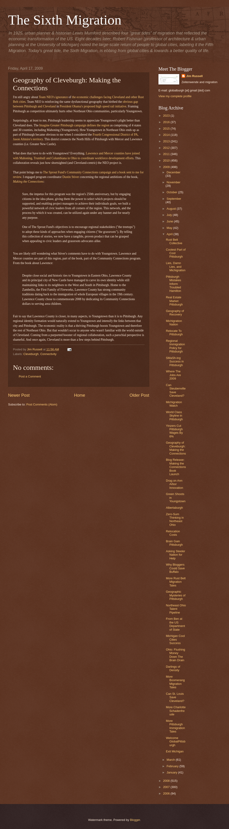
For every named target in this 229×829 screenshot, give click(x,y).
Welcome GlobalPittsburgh (175, 741)
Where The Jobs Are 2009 (173, 375)
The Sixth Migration (64, 20)
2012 (166, 148)
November (173, 182)
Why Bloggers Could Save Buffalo (175, 568)
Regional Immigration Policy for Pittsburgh (175, 346)
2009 (166, 167)
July (170, 215)
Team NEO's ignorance (53, 97)
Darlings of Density (173, 668)
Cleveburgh (31, 354)
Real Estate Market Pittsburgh (174, 301)
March (171, 759)
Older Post (139, 395)
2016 (166, 122)
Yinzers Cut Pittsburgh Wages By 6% (174, 431)
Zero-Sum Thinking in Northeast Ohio (175, 519)
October (172, 192)
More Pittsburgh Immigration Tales (175, 726)
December (173, 172)
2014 (166, 135)
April (170, 234)
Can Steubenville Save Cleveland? (176, 390)
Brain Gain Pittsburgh (174, 542)
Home (79, 395)
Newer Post (19, 395)
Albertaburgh (174, 507)
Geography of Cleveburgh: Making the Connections (176, 448)
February (173, 766)
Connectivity (48, 354)
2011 (166, 154)
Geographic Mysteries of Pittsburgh (175, 595)
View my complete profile (175, 96)
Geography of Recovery (175, 312)
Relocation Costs (173, 533)
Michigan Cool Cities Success (175, 639)
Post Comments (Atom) (41, 404)
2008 (166, 780)
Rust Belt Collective (174, 241)
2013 (166, 141)
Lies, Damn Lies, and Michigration (175, 266)
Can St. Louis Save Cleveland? (175, 697)
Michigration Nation (174, 322)
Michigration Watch (174, 403)
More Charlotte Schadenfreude (176, 710)
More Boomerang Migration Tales (175, 682)
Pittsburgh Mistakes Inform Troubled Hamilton (173, 284)
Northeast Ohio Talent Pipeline (176, 609)
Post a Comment (30, 376)
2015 (166, 128)
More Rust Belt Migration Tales (176, 582)
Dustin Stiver (70, 177)
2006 (166, 793)
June (170, 221)
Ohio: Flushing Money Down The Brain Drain (175, 655)
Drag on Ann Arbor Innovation (174, 484)
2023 (166, 115)
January (172, 772)
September (174, 198)
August (172, 208)
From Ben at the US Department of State (175, 624)
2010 (166, 160)
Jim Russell (194, 76)
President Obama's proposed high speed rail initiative (93, 106)
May (170, 228)
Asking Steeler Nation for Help (175, 554)
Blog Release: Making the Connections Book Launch (176, 467)
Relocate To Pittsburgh (174, 332)
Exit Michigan (175, 751)
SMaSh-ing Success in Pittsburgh (175, 361)
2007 (166, 787)
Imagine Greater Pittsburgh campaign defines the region (74, 125)
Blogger (135, 820)
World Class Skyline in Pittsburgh (174, 415)
